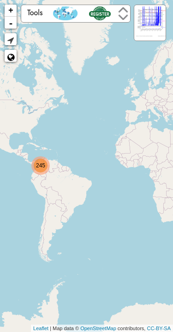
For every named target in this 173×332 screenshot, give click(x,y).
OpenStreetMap (98, 328)
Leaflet (40, 328)
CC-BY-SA (159, 328)
